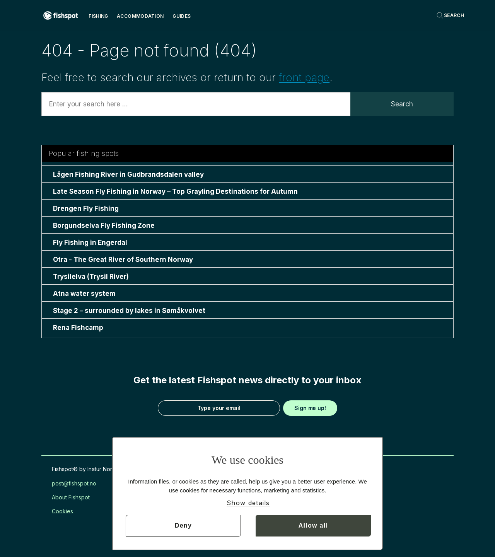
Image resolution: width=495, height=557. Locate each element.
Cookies (62, 511)
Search (402, 104)
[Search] (450, 15)
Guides (181, 16)
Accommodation (140, 16)
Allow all (313, 525)
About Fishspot (71, 497)
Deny (183, 525)
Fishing (98, 16)
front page (304, 77)
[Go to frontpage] (60, 15)
